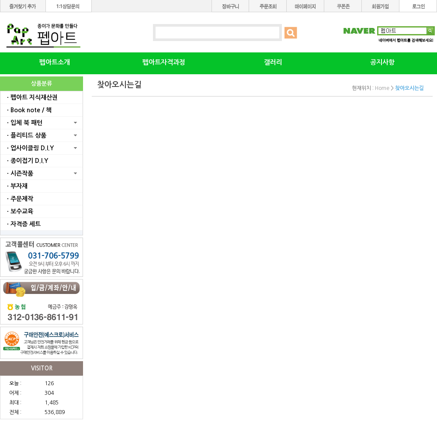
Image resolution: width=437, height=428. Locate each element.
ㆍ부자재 (16, 186)
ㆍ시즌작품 (19, 173)
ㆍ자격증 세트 (23, 224)
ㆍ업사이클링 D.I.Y (29, 148)
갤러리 (273, 62)
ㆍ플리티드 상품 (25, 135)
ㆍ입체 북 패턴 (23, 123)
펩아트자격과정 (163, 62)
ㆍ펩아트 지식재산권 (31, 97)
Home (382, 88)
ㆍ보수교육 (19, 211)
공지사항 (382, 62)
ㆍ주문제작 (19, 199)
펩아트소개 (54, 62)
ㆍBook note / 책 (28, 110)
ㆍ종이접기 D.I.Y (26, 161)
